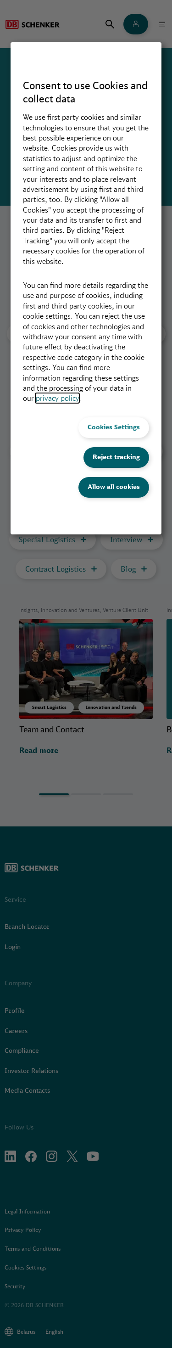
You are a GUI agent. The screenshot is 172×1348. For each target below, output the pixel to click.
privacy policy (57, 398)
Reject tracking (116, 457)
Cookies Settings (114, 427)
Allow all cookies (114, 487)
